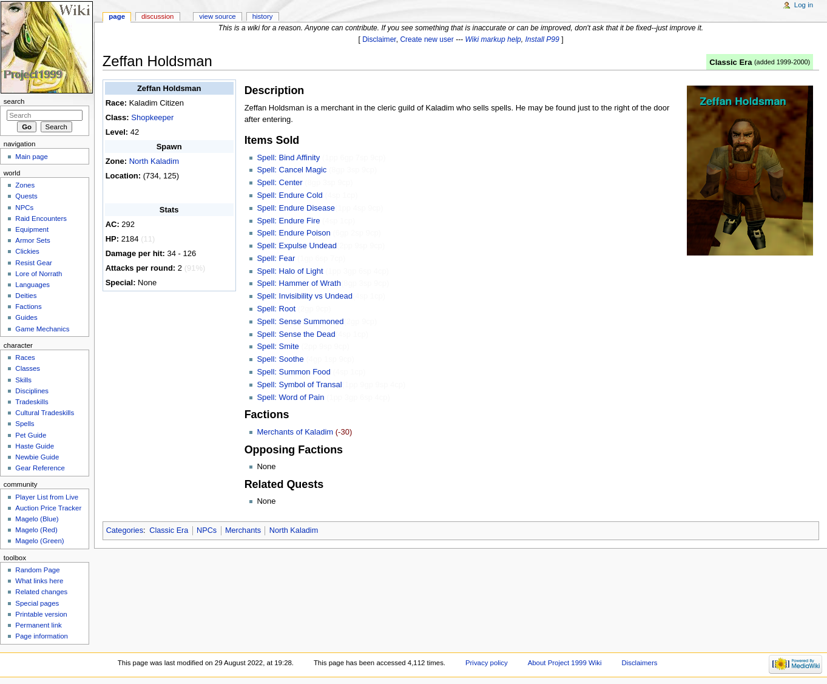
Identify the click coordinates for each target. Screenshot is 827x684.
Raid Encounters (41, 218)
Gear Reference (40, 468)
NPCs (207, 530)
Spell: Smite (278, 346)
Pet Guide (30, 435)
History (262, 16)
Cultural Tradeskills (44, 412)
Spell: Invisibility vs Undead (305, 295)
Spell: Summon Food (293, 371)
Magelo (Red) (36, 529)
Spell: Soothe (280, 359)
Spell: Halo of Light (290, 271)
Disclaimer (379, 39)
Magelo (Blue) (36, 519)
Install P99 (542, 39)
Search (14, 101)
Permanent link (38, 625)
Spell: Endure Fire (288, 220)
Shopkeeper (152, 117)
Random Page (37, 570)
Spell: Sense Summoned (300, 321)
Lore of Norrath (38, 273)
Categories (124, 530)
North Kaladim (154, 161)
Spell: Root (276, 308)
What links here (39, 580)
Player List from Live (46, 497)
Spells (24, 423)
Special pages (37, 603)
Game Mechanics (42, 329)
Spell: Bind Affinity (288, 157)
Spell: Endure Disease (296, 207)
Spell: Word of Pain (290, 397)
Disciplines (32, 390)
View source (217, 16)
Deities (25, 295)
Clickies (27, 251)
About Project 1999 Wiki (565, 662)
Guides (26, 317)
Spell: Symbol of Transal (299, 384)
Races (25, 357)
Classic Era (730, 62)
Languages (32, 284)
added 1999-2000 (782, 62)
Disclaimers (639, 662)
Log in (803, 4)
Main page (31, 156)
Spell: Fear (276, 258)
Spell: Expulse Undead (297, 245)
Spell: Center (279, 182)
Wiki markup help (493, 39)
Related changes (41, 591)
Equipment (32, 229)
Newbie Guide (37, 457)
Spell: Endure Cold (289, 195)
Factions (28, 306)
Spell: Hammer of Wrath (298, 283)
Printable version (41, 614)
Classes (27, 368)
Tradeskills (31, 401)
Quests (26, 196)
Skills (23, 380)
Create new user (426, 39)
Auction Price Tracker (48, 508)
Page (117, 16)
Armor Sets (32, 240)
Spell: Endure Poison (293, 232)
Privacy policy (486, 662)
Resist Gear (33, 262)
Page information (41, 636)
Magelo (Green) (39, 540)
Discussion (157, 16)
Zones (25, 185)
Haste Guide (34, 446)
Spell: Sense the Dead (296, 334)
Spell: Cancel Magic (291, 169)
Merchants (243, 530)
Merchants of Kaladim (295, 431)
